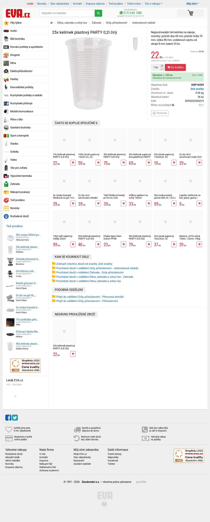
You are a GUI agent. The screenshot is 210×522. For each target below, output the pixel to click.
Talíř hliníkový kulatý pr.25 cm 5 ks (114, 196)
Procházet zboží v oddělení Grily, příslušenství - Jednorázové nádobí (97, 268)
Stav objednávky (59, 3)
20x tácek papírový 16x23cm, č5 (164, 237)
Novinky (41, 3)
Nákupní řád (45, 464)
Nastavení (79, 460)
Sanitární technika (20, 127)
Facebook (113, 460)
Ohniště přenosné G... (28, 259)
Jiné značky (197, 88)
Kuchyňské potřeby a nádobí (26, 95)
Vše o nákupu (152, 3)
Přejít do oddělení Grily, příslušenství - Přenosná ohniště (90, 296)
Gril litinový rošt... (25, 271)
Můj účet (192, 3)
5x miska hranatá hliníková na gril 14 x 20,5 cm (63, 198)
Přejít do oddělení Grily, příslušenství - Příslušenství (87, 301)
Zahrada (15, 184)
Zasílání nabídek (82, 464)
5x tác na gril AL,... (26, 295)
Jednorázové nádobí (143, 22)
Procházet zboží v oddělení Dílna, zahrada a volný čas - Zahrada (94, 276)
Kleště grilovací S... (26, 283)
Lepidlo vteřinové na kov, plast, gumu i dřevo (189, 198)
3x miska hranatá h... (27, 307)
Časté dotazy (114, 454)
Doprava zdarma (95, 3)
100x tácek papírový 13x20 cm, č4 (88, 155)
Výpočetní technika (21, 176)
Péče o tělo (16, 119)
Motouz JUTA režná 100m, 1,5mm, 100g (189, 237)
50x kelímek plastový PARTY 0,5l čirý (115, 155)
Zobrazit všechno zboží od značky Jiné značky (84, 263)
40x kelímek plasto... (27, 343)
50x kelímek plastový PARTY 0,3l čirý (89, 237)
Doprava (197, 51)
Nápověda (113, 457)
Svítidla (14, 151)
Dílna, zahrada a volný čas (72, 22)
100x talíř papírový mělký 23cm (62, 237)
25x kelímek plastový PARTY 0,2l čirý (64, 347)
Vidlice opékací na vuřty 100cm (138, 196)
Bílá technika (17, 38)
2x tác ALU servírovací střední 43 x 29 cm (88, 198)
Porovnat (160, 113)
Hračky (14, 79)
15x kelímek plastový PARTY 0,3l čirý (64, 155)
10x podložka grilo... (27, 319)
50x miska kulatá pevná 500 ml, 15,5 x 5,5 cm (165, 198)
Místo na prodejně (177, 105)
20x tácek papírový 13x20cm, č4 (164, 155)
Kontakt (77, 3)
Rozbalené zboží (19, 216)
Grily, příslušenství (116, 22)
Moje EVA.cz (80, 454)
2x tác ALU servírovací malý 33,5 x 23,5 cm (190, 157)
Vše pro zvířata (18, 167)
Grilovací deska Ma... (27, 331)
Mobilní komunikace (21, 111)
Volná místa (134, 3)
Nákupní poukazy (20, 192)
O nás (42, 454)
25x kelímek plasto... (27, 247)
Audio (13, 30)
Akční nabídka (12, 460)
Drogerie (15, 55)
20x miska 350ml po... (28, 234)
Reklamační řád (47, 467)
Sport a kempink (19, 135)
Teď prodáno (116, 3)
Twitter (111, 464)
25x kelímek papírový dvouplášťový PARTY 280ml (140, 157)
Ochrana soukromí (49, 470)
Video (13, 159)
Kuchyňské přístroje (21, 103)
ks (156, 67)
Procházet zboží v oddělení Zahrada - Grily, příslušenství (90, 272)
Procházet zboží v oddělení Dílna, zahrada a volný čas (88, 281)
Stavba (14, 143)
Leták (30, 3)
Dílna (13, 63)
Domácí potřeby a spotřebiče (26, 47)
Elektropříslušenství (21, 71)
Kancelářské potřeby (21, 87)
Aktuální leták (12, 457)
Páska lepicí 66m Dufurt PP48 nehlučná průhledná (114, 239)
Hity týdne (16, 22)
